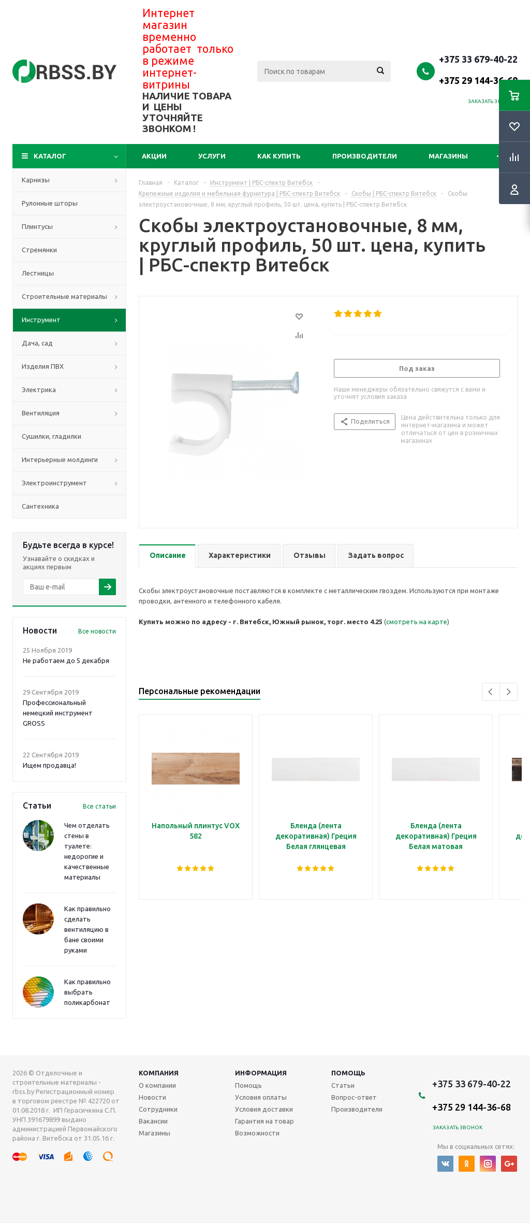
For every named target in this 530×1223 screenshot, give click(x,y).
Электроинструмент (54, 482)
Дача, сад (37, 343)
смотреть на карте (416, 621)
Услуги (212, 156)
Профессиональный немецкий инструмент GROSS (58, 713)
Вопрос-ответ (354, 1097)
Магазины (448, 156)
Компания (159, 1072)
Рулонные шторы (50, 203)
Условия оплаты (261, 1097)
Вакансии (153, 1121)
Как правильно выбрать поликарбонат (87, 992)
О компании (157, 1085)
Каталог (50, 156)
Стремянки (39, 249)
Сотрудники (158, 1109)
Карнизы (36, 179)
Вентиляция (41, 412)
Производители (364, 156)
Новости (152, 1097)
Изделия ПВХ (43, 366)
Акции (154, 156)
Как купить (279, 156)
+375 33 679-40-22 (478, 69)
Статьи (343, 1085)
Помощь (348, 1072)
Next (508, 691)
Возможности (257, 1132)
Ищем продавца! (49, 765)
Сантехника (40, 506)
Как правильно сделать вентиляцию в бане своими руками (87, 929)
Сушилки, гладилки (51, 436)
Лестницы (38, 273)
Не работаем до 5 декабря (66, 660)
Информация (261, 1072)
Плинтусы (37, 226)
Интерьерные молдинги (60, 459)
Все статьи (99, 806)
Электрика (39, 389)
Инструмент (41, 319)
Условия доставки (264, 1109)
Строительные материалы (64, 296)
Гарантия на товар (264, 1121)
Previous (490, 691)
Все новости (97, 631)
